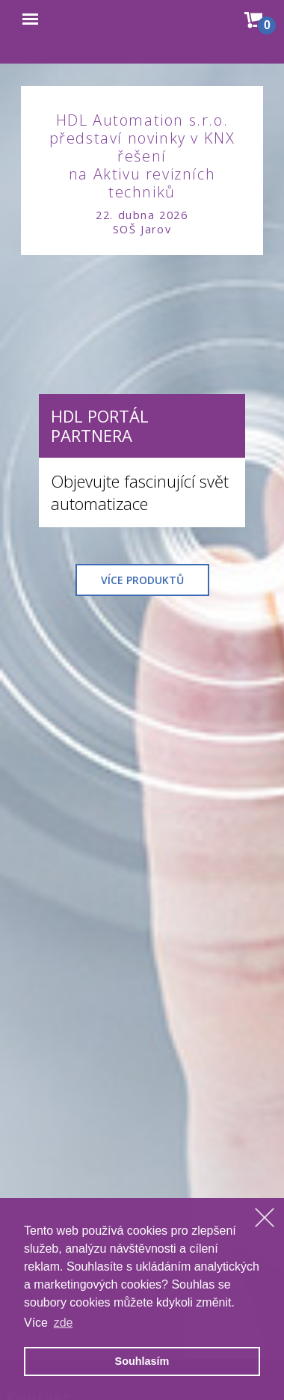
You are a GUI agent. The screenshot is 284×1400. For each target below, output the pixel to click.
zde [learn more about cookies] (63, 1322)
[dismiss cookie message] (264, 1217)
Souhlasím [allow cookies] (142, 1361)
